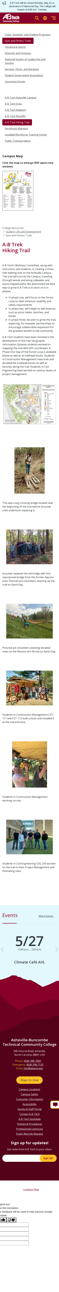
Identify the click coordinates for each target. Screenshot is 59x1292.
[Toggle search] (37, 18)
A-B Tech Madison (15, 110)
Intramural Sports (15, 47)
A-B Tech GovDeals (29, 1119)
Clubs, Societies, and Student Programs (27, 34)
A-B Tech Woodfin (15, 116)
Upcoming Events (15, 81)
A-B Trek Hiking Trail (17, 122)
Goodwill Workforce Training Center (26, 134)
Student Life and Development (23, 231)
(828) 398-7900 (32, 1061)
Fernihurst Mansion (16, 128)
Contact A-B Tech (29, 1114)
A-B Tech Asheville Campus (20, 97)
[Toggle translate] (45, 18)
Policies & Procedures (29, 1124)
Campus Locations (29, 1089)
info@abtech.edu (33, 1068)
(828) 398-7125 (34, 1064)
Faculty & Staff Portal (29, 1109)
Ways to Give (29, 1080)
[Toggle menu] (53, 18)
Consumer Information (29, 1099)
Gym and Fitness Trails (18, 40)
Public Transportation (18, 141)
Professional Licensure (29, 1129)
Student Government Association (24, 75)
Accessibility (29, 1104)
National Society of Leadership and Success (25, 61)
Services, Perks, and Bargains (22, 69)
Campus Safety (29, 1094)
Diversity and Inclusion (18, 53)
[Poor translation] (11, 1219)
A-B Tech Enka (13, 103)
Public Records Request (29, 1134)
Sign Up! (48, 1158)
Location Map (31, 1189)
